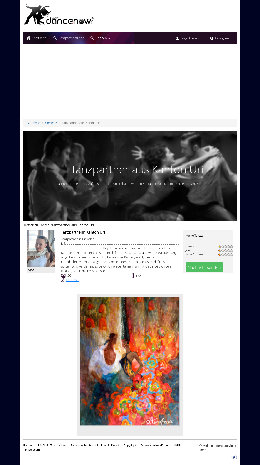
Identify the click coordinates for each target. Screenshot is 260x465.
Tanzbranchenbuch (83, 445)
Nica (31, 270)
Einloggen (222, 38)
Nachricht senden (204, 267)
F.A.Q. (41, 445)
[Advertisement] (130, 85)
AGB (177, 445)
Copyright (130, 445)
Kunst (115, 445)
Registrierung (191, 38)
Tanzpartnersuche (71, 38)
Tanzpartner (58, 445)
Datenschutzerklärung (155, 445)
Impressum (32, 449)
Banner (28, 445)
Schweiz (51, 123)
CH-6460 (72, 280)
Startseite (39, 38)
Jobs (103, 445)
